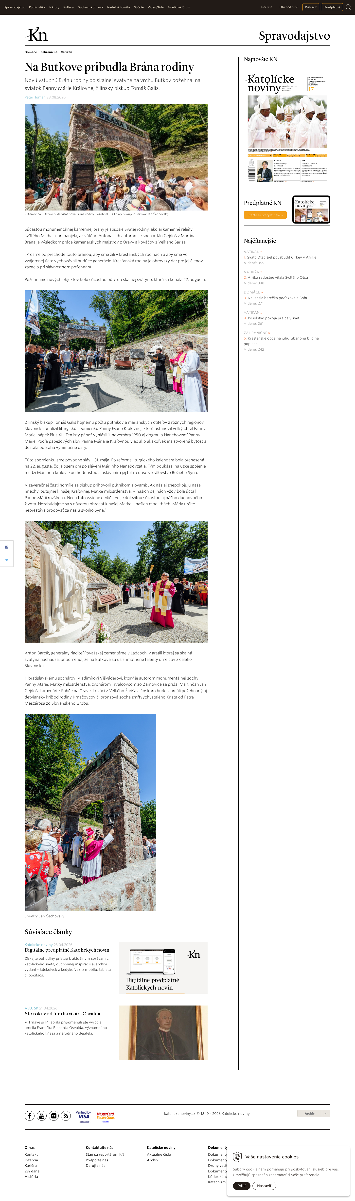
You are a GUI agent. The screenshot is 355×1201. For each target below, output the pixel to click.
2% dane (32, 1171)
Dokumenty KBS (221, 1171)
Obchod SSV (289, 7)
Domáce (252, 292)
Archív (310, 1113)
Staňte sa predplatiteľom (265, 215)
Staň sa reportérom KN (105, 1154)
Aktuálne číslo (159, 1154)
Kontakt (31, 1154)
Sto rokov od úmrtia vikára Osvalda (62, 1014)
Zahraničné (255, 333)
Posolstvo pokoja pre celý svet (273, 318)
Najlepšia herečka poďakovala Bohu (278, 298)
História (31, 1177)
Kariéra (31, 1166)
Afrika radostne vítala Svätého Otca (278, 277)
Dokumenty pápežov (225, 1154)
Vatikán (252, 252)
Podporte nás (97, 1160)
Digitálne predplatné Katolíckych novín (67, 950)
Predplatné (332, 7)
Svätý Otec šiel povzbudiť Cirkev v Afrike (281, 257)
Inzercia (266, 7)
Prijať (242, 1186)
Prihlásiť (311, 7)
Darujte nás (95, 1166)
